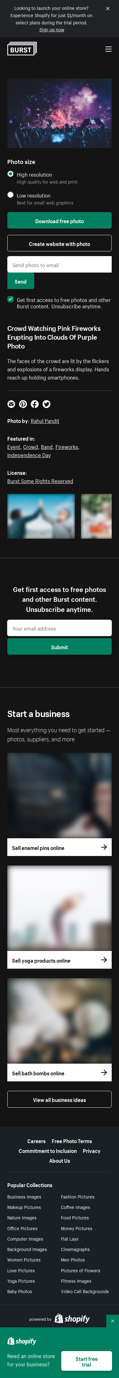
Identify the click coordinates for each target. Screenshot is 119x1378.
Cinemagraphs (75, 1248)
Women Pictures (24, 1259)
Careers (36, 1140)
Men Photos (73, 1259)
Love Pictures (21, 1270)
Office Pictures (22, 1227)
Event (13, 446)
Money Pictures (76, 1227)
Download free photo (59, 220)
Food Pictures (75, 1217)
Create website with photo (59, 243)
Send (21, 281)
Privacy (92, 1150)
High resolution (34, 174)
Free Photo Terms (72, 1140)
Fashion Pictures (78, 1196)
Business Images (24, 1196)
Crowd (30, 446)
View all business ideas (59, 1099)
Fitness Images (76, 1280)
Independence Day (29, 454)
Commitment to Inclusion (48, 1150)
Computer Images (25, 1238)
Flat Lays (69, 1238)
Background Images (27, 1248)
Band (47, 446)
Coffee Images (75, 1206)
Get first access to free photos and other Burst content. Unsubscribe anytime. (59, 302)
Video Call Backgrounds (85, 1290)
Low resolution (33, 195)
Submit (59, 646)
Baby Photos (19, 1290)
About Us (59, 1160)
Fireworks (67, 446)
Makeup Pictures (24, 1206)
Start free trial (87, 1361)
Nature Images (21, 1217)
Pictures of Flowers (80, 1270)
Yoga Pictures (21, 1280)
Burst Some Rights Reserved (40, 480)
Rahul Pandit (45, 420)
